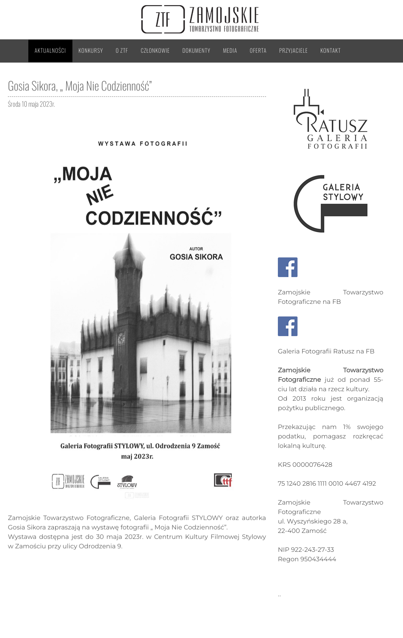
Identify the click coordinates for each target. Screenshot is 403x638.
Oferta (258, 50)
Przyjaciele (293, 50)
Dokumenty (197, 50)
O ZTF (122, 50)
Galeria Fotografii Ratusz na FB (326, 351)
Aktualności (50, 50)
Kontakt (330, 50)
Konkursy (91, 50)
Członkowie (155, 50)
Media (230, 50)
